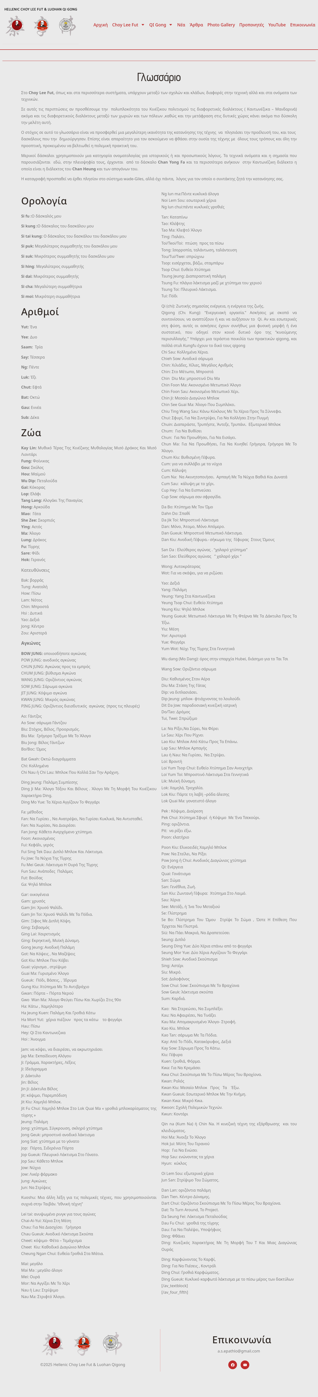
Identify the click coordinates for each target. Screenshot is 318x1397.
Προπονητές (251, 25)
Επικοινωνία (302, 25)
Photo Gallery (221, 25)
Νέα (181, 25)
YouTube (277, 25)
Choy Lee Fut (128, 24)
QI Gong (161, 24)
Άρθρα (196, 25)
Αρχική (101, 25)
